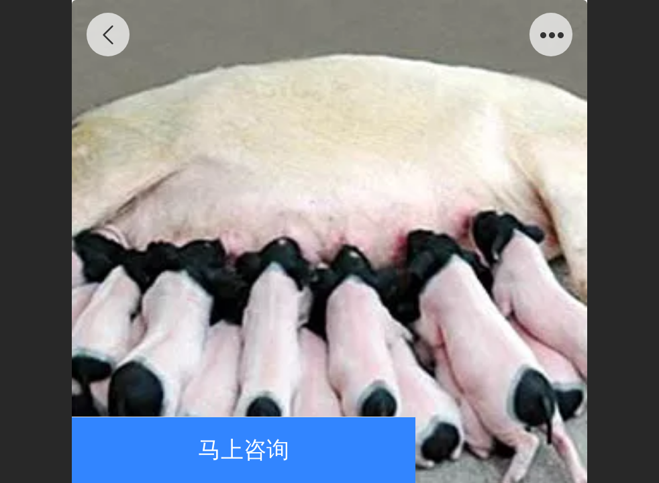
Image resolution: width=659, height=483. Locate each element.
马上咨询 (243, 449)
